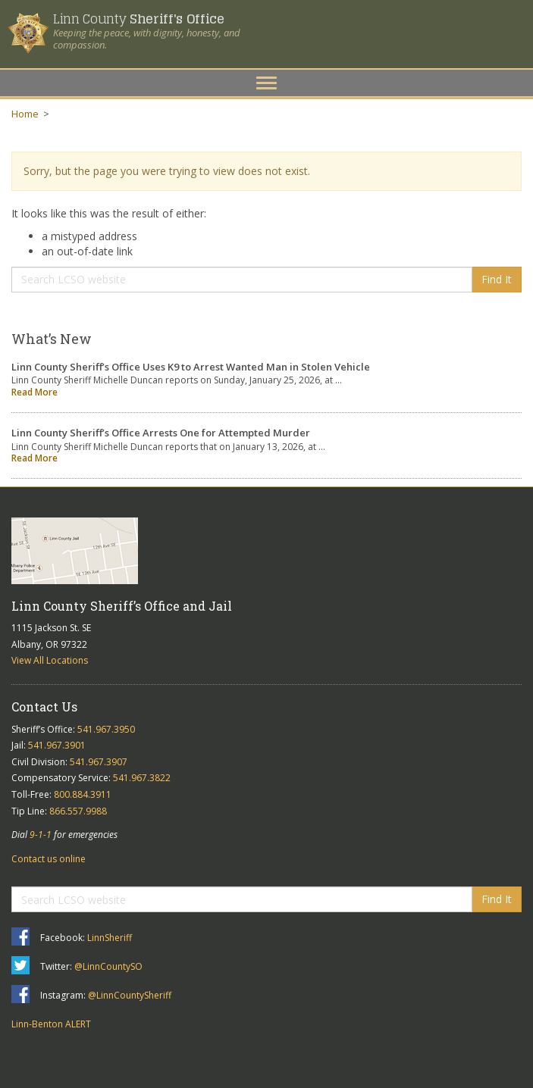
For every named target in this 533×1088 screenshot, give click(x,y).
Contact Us (44, 706)
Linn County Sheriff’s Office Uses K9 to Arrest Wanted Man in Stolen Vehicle (190, 367)
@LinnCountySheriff (129, 995)
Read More (34, 392)
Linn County (138, 18)
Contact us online (48, 858)
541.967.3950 (106, 729)
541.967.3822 (142, 777)
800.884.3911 (82, 794)
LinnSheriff (109, 937)
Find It (496, 279)
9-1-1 (41, 834)
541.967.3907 (98, 761)
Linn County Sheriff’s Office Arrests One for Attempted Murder (160, 432)
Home (25, 113)
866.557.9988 (78, 811)
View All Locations (49, 660)
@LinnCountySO (108, 966)
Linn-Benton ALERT (51, 1024)
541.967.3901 (57, 745)
